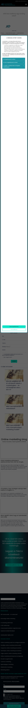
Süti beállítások (14, 329)
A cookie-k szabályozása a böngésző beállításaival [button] (11, 66)
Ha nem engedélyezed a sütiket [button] (10, 62)
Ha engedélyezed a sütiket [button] (9, 59)
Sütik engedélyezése (14, 326)
